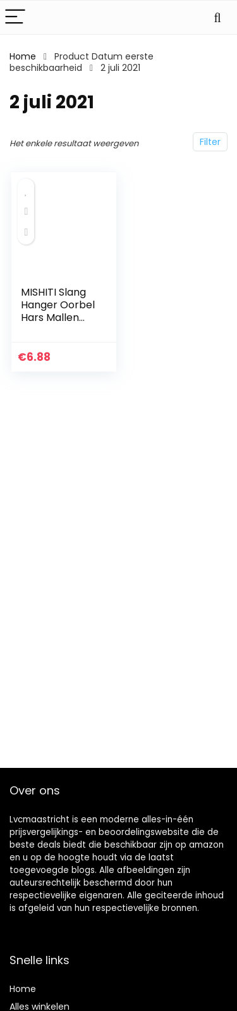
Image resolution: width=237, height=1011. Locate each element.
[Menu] (15, 17)
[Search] (217, 17)
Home (22, 56)
